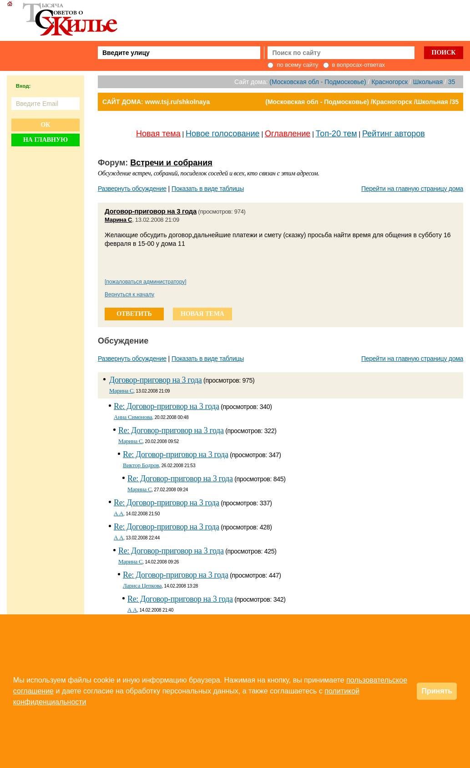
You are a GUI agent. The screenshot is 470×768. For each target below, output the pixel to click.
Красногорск (389, 81)
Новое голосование (222, 133)
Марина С (118, 219)
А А (118, 513)
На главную (45, 139)
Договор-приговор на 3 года (151, 211)
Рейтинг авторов (393, 133)
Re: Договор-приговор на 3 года (166, 406)
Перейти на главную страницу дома (412, 188)
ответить (134, 313)
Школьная (428, 81)
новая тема (202, 313)
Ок (45, 124)
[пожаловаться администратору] (146, 282)
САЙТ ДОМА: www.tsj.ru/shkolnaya (156, 101)
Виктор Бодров (141, 465)
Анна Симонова (133, 417)
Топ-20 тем (336, 133)
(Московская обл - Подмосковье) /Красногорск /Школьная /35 (362, 101)
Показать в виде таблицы (208, 188)
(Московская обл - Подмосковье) (317, 81)
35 (451, 81)
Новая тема (158, 133)
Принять (436, 691)
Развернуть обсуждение (132, 188)
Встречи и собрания (171, 162)
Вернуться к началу (129, 294)
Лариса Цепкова (142, 585)
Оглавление (287, 133)
